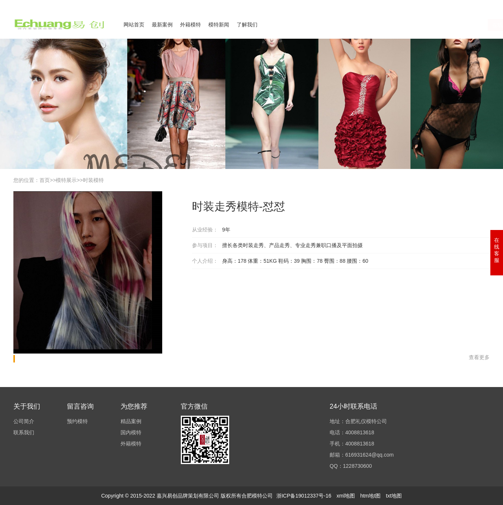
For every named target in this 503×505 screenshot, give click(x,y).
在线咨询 (416, 25)
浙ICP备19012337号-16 (303, 496)
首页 (44, 180)
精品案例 (131, 421)
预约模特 (77, 421)
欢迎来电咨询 (476, 4)
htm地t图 (370, 496)
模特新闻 (218, 25)
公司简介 (417, 4)
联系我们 (444, 4)
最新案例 (162, 25)
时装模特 (93, 180)
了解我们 (247, 25)
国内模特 (131, 432)
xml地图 (345, 496)
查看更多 (479, 357)
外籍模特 (190, 25)
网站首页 (134, 25)
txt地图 (394, 496)
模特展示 (66, 180)
